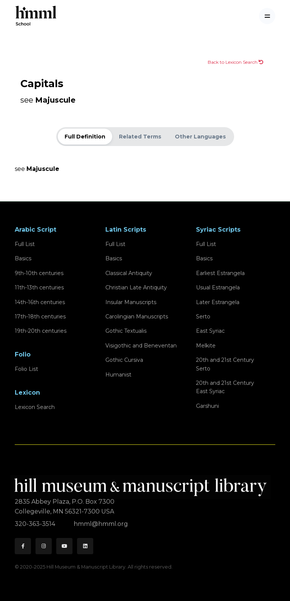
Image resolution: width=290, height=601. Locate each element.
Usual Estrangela (218, 287)
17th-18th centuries (40, 316)
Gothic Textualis (126, 330)
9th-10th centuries (39, 273)
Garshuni (207, 406)
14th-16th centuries (40, 302)
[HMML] (143, 483)
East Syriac (210, 330)
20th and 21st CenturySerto (225, 364)
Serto (203, 316)
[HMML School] (36, 16)
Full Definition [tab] (85, 136)
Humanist (118, 374)
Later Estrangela (217, 302)
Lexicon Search (35, 407)
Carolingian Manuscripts (136, 316)
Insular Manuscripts (130, 302)
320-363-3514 (36, 523)
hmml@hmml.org (101, 523)
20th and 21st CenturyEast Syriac (225, 387)
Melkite (206, 345)
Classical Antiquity (128, 273)
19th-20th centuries (40, 330)
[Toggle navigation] (267, 16)
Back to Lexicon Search (235, 62)
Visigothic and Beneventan (141, 345)
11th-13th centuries (39, 287)
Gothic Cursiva (124, 360)
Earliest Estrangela (220, 273)
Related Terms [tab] (140, 136)
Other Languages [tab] (200, 136)
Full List (25, 244)
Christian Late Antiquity (136, 287)
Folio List (26, 369)
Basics (23, 258)
